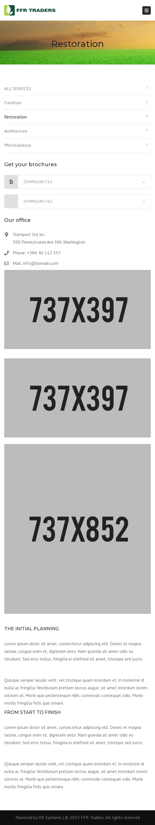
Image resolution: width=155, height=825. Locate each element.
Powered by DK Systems (38, 817)
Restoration (15, 117)
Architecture (15, 131)
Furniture (12, 102)
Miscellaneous (17, 145)
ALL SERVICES (17, 88)
